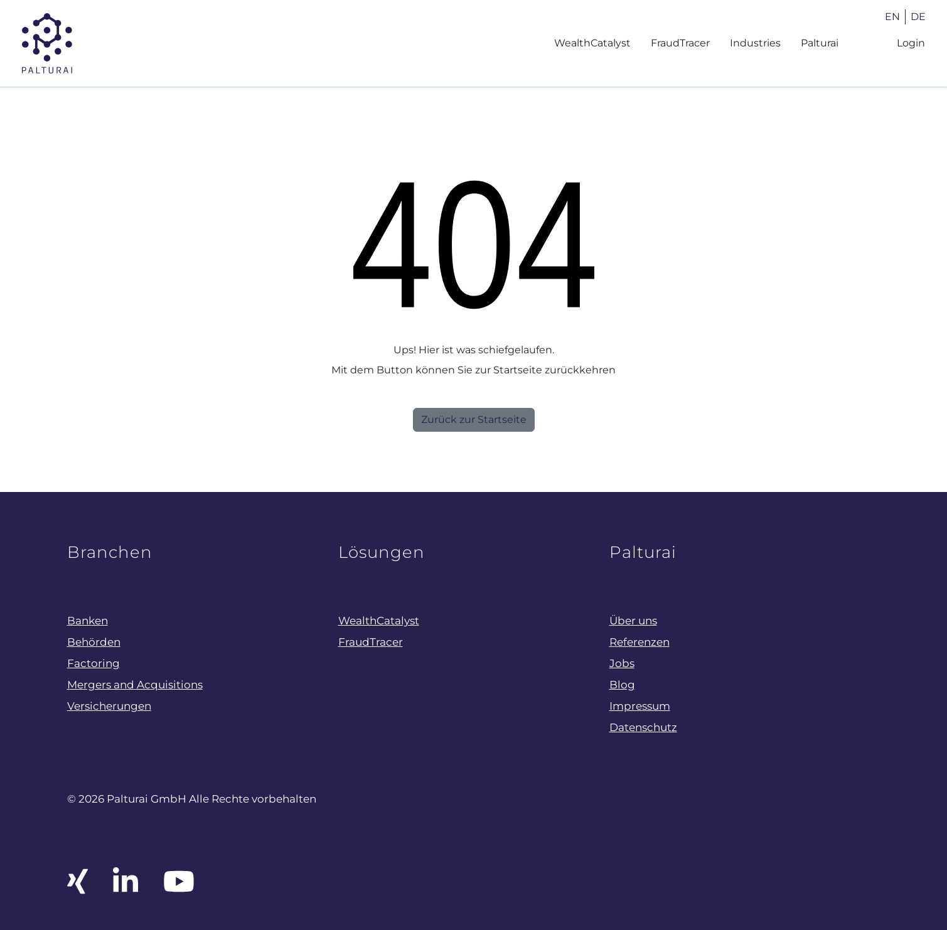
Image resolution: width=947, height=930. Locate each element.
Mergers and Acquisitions (135, 684)
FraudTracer (680, 43)
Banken (87, 620)
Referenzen (639, 641)
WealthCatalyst (592, 43)
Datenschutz (643, 727)
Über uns (633, 620)
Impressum (639, 705)
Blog (622, 684)
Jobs (621, 663)
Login (911, 43)
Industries (755, 43)
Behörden (93, 641)
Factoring (93, 663)
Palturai (819, 43)
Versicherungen (109, 705)
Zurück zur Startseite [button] (474, 419)
